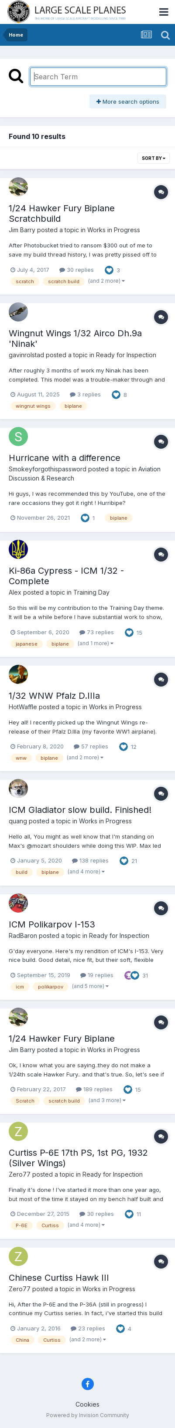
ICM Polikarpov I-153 (52, 924)
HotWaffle (23, 707)
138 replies (90, 860)
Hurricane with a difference (64, 458)
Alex (15, 592)
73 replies (96, 632)
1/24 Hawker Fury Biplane (62, 1038)
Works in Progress (113, 229)
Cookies (87, 1404)
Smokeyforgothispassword (47, 469)
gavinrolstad (26, 355)
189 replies (94, 1089)
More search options (127, 101)
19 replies (96, 974)
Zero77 (20, 1174)
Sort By (153, 158)
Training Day (91, 592)
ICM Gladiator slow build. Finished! (80, 810)
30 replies (76, 269)
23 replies (88, 1328)
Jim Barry (22, 229)
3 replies (85, 394)
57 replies (91, 746)
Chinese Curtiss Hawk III (59, 1277)
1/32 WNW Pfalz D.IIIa (54, 695)
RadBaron (23, 935)
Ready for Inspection (126, 355)
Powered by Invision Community (87, 1415)
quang (18, 821)
